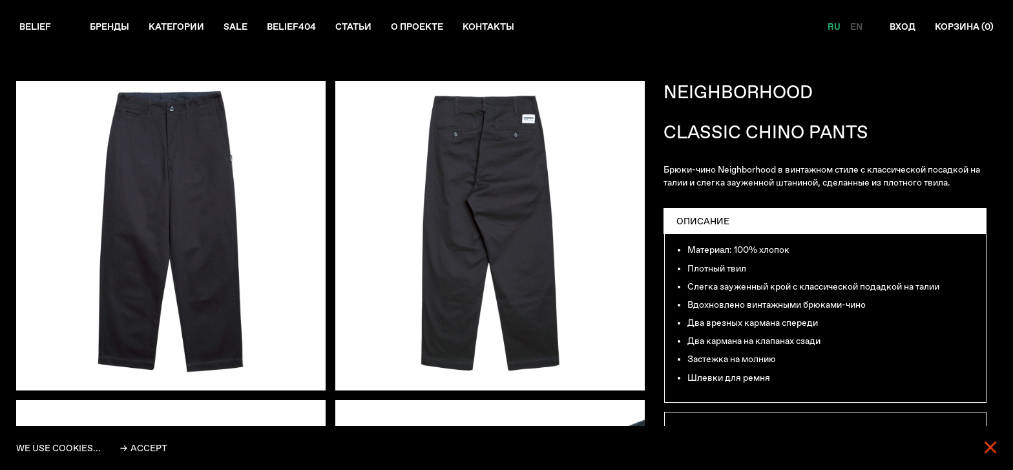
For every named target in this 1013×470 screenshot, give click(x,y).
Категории (176, 26)
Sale (235, 26)
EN (856, 26)
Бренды (109, 26)
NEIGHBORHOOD (738, 92)
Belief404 (291, 26)
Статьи (353, 26)
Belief (35, 26)
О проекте (417, 26)
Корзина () (964, 26)
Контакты (488, 26)
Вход (902, 26)
